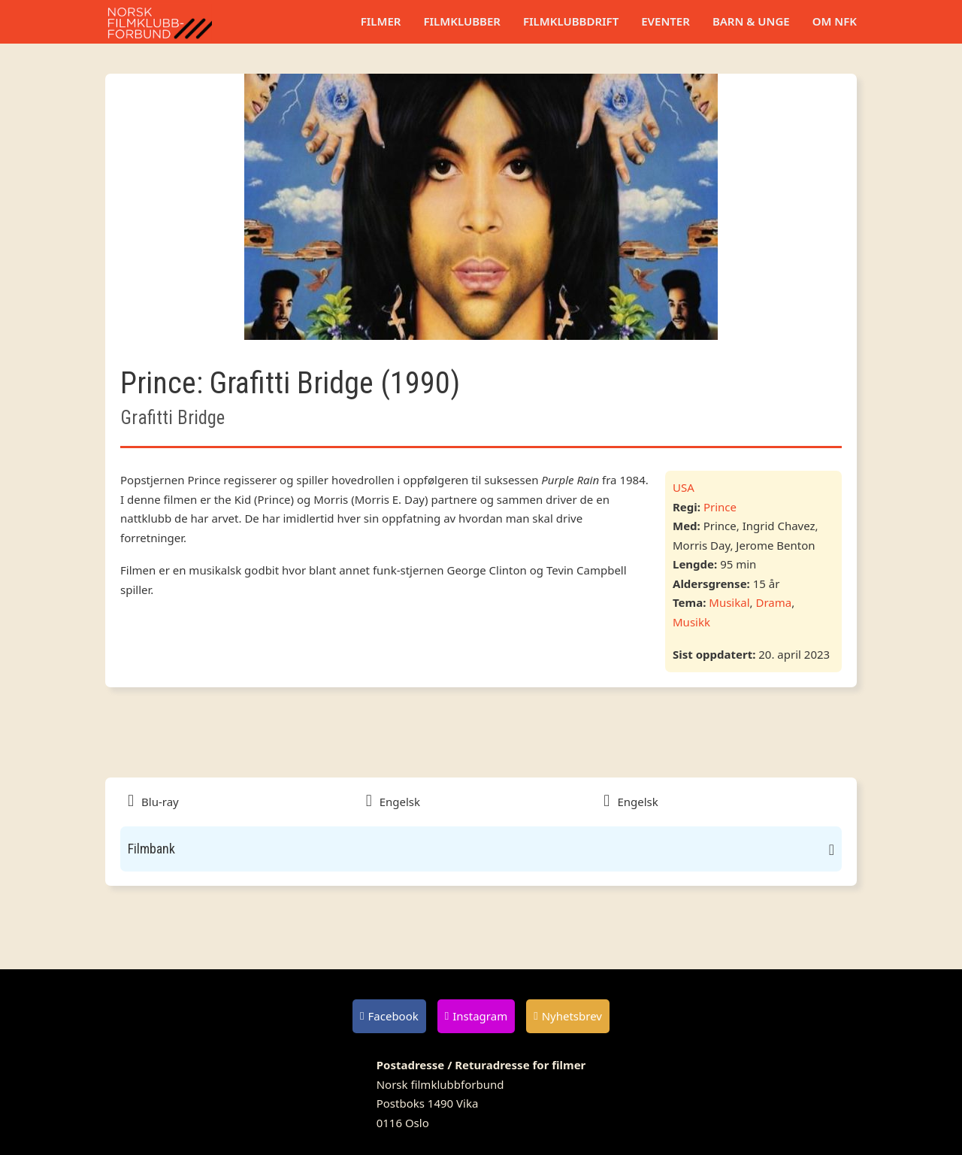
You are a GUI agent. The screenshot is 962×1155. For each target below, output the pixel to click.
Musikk (691, 621)
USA (683, 487)
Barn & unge (751, 21)
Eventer (665, 21)
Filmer (381, 21)
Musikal (729, 602)
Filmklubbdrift (571, 21)
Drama (773, 602)
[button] (481, 849)
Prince (720, 506)
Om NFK (834, 21)
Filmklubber (461, 21)
